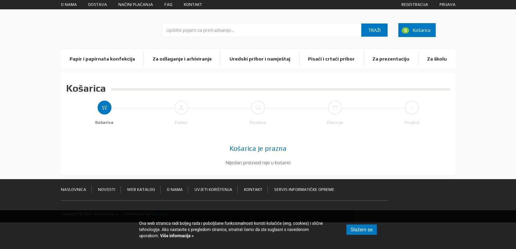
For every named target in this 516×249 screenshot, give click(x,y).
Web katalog (141, 189)
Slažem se (362, 229)
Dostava (97, 4)
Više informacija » (176, 235)
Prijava (447, 4)
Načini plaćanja (135, 4)
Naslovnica (73, 189)
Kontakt (193, 4)
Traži (374, 30)
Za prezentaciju (390, 59)
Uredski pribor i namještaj (259, 59)
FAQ (168, 4)
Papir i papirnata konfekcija (102, 59)
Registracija (414, 4)
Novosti (106, 189)
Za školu (437, 59)
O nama (69, 4)
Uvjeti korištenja (213, 189)
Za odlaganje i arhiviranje (182, 59)
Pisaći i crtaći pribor (331, 59)
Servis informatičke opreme (304, 189)
